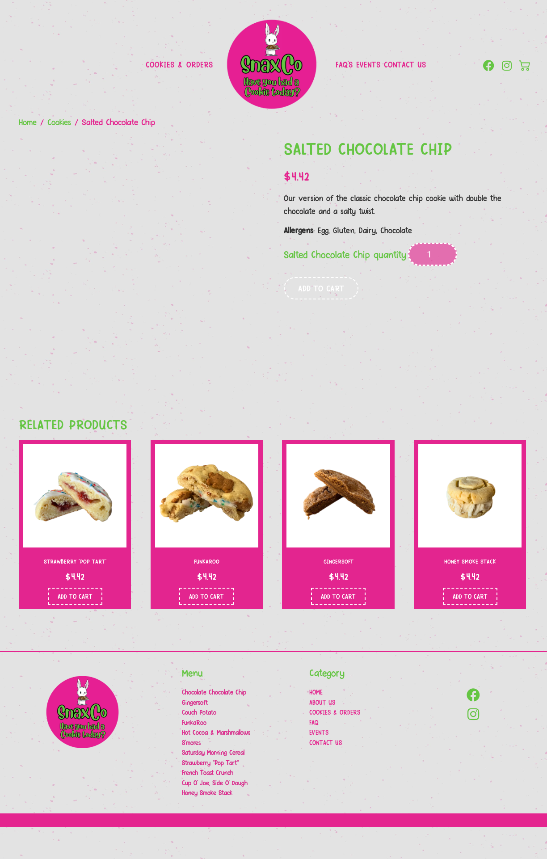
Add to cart (321, 287)
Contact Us (405, 64)
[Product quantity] (432, 254)
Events (368, 64)
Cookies (59, 121)
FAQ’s (344, 64)
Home (28, 121)
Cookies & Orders (179, 64)
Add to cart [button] (75, 628)
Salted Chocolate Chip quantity (345, 254)
